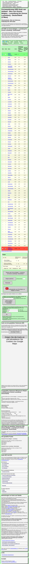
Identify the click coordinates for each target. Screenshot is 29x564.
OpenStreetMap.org (14, 548)
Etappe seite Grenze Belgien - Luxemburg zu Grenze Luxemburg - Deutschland (15, 273)
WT (6, 505)
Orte (4, 41)
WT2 (11, 506)
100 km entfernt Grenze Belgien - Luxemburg (9, 302)
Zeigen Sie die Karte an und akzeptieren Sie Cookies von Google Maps (14, 337)
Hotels (20, 41)
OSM (9, 505)
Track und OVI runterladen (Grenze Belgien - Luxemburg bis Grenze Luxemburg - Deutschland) (14, 434)
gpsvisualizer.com (8, 513)
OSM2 (16, 506)
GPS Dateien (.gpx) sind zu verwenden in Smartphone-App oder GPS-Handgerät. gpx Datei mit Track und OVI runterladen (14, 430)
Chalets (21, 43)
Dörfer (8, 41)
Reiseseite (7, 282)
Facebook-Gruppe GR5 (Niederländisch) (8, 561)
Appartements (16, 43)
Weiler (12, 41)
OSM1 (13, 506)
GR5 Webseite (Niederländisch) (8, 554)
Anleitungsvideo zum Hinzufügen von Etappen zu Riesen (15, 289)
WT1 (9, 506)
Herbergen (10, 43)
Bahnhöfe (16, 41)
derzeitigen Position (15, 331)
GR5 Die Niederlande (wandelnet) (8, 540)
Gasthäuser (4, 43)
